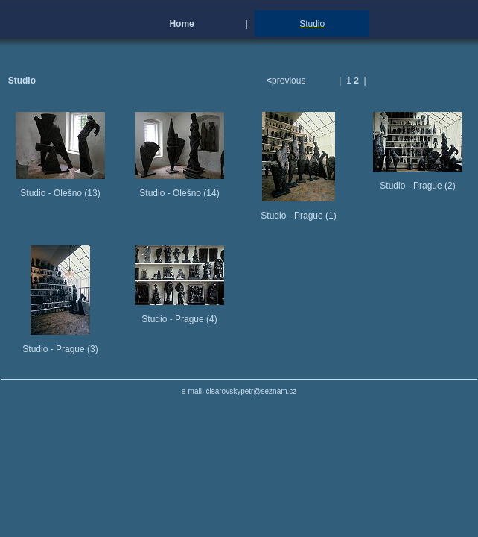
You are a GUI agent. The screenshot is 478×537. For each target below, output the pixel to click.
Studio (312, 24)
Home (181, 24)
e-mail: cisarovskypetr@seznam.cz (239, 391)
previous (287, 80)
